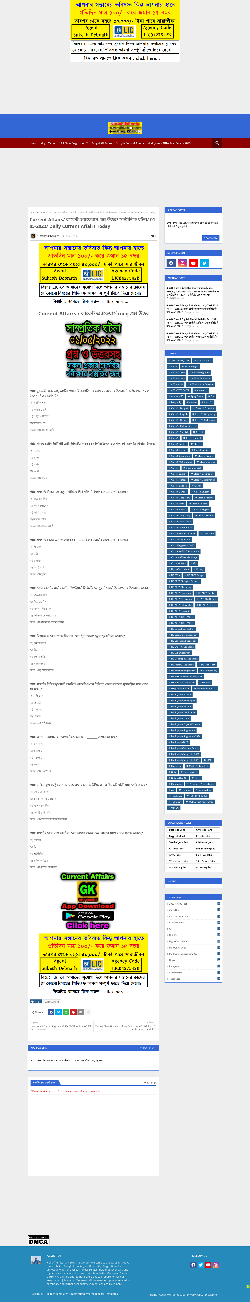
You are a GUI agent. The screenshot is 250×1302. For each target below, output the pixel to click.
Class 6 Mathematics (181, 461)
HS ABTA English (206, 593)
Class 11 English (179, 414)
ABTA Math (177, 384)
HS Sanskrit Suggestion (183, 682)
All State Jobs (203, 867)
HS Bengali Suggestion (182, 628)
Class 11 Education (204, 408)
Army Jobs (174, 854)
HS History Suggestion (182, 664)
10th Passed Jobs (205, 861)
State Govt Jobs (177, 867)
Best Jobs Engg (177, 829)
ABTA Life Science (201, 378)
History (200, 569)
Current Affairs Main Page (184, 557)
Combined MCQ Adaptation (185, 551)
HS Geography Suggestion (184, 658)
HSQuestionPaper (180, 688)
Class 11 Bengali (179, 408)
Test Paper (176, 795)
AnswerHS (202, 390)
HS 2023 (175, 575)
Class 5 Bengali (193, 438)
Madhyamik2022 (179, 742)
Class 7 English (178, 473)
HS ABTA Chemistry (181, 587)
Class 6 (197, 444)
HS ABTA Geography (181, 599)
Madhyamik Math (180, 718)
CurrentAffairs (43, 212)
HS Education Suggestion (183, 640)
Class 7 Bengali (193, 467)
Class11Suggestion (180, 539)
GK (194, 563)
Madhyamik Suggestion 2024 (185, 736)
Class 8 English (201, 491)
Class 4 (199, 432)
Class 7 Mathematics (204, 479)
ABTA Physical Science (201, 384)
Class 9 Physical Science (183, 533)
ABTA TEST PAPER (180, 390)
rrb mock (186, 789)
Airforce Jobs (176, 848)
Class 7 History (178, 479)
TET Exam (176, 801)
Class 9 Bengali (179, 509)
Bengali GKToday (101, 143)
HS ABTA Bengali (195, 575)
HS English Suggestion (182, 646)
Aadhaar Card (204, 360)
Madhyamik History (181, 706)
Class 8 (198, 485)
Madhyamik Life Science (183, 712)
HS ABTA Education (181, 593)
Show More (211, 238)
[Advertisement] (108, 88)
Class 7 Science (179, 485)
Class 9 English (201, 509)
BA (212, 396)
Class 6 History (205, 455)
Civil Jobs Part (204, 829)
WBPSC (175, 807)
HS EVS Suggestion (180, 652)
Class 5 (174, 438)
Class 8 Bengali (179, 491)
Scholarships (205, 789)
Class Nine (208, 533)
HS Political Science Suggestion (186, 676)
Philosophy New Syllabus (201, 783)
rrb (172, 789)
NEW (173, 772)
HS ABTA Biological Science (185, 581)
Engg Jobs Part (177, 836)
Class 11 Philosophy (205, 420)
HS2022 (206, 682)
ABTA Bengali (191, 366)
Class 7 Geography (203, 473)
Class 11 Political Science (183, 426)
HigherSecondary (180, 569)
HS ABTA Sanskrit (180, 611)
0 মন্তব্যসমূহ (150, 1082)
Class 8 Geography (180, 497)
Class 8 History (205, 497)
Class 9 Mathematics (181, 527)
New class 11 (190, 772)
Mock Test (176, 766)
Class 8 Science (199, 503)
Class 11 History (179, 420)
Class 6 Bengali (179, 449)
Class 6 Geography (180, 455)
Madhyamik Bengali (207, 688)
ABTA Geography (201, 372)
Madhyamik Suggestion (183, 730)
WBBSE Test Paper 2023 (201, 801)
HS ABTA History (208, 599)
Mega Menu (47, 143)
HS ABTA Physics (207, 605)
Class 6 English (201, 449)
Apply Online (197, 396)
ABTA (174, 366)
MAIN (209, 760)
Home (33, 143)
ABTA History (178, 378)
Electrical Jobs (204, 854)
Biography (176, 402)
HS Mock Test (208, 664)
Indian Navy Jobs (205, 848)
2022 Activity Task (180, 360)
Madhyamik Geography (183, 700)
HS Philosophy (210, 670)
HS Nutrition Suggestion (183, 670)
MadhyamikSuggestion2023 (185, 760)
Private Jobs (203, 836)
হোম (32, 212)
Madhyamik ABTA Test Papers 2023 (169, 143)
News (197, 778)
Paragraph (176, 783)
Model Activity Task (198, 766)
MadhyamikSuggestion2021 (185, 754)
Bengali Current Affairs (130, 143)
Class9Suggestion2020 (182, 545)
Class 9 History (205, 515)
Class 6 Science (207, 461)
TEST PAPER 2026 (198, 795)
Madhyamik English (181, 694)
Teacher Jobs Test (178, 842)
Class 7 (174, 467)
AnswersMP (177, 396)
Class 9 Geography (180, 515)
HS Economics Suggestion (184, 634)
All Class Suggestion (73, 143)
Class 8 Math (177, 503)
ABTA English (178, 372)
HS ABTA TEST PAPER (182, 616)
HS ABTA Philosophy (181, 605)
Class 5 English (178, 444)
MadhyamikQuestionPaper (184, 748)
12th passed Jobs (178, 861)
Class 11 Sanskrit (179, 432)
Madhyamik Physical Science (185, 724)
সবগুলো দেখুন (146, 1047)
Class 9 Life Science (181, 521)
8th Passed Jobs (204, 842)
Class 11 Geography (205, 414)
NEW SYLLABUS (179, 778)
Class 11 (208, 402)
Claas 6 (193, 402)
